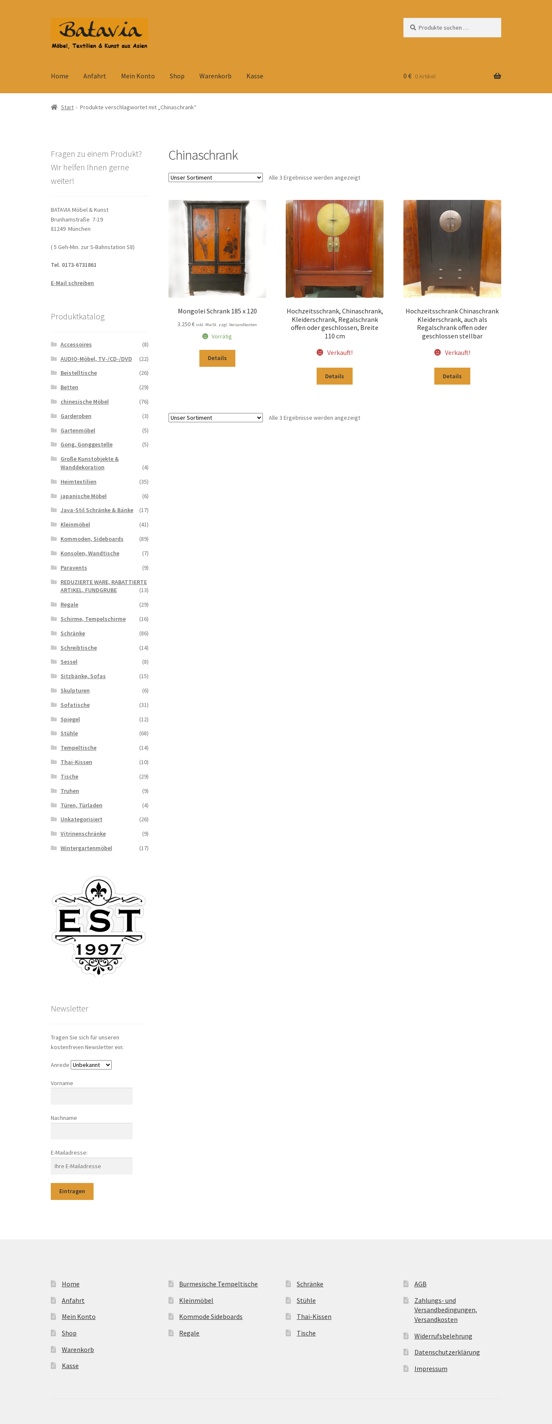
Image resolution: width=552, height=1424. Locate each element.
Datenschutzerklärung (447, 1352)
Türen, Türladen (81, 805)
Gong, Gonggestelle (87, 444)
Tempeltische (79, 747)
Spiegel (70, 719)
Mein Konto (138, 76)
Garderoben (76, 416)
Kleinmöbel (75, 524)
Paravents (74, 567)
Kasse (254, 76)
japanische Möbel (84, 496)
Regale (69, 604)
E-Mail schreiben (72, 283)
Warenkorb (215, 76)
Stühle (69, 733)
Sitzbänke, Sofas (83, 676)
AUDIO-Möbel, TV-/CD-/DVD (96, 359)
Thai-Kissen (76, 762)
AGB (420, 1284)
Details (217, 358)
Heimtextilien (79, 481)
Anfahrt (94, 76)
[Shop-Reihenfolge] (215, 177)
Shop (177, 76)
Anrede (60, 1065)
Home (60, 76)
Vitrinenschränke (83, 833)
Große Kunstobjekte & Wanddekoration (90, 463)
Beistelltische (79, 373)
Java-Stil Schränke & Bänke (97, 510)
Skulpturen (75, 690)
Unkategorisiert (81, 819)
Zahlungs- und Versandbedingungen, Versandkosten (445, 1310)
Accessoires (76, 344)
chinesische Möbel (85, 401)
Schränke (73, 633)
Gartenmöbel (78, 430)
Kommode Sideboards (211, 1316)
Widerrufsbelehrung (443, 1336)
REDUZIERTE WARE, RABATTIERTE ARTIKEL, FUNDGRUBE (104, 586)
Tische (69, 776)
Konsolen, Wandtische (90, 553)
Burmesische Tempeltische (218, 1284)
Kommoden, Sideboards (92, 539)
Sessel (69, 661)
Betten (69, 387)
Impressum (430, 1368)
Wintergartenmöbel (86, 848)
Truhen (70, 791)
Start (67, 107)
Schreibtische (79, 647)
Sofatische (75, 705)
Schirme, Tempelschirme (93, 619)
